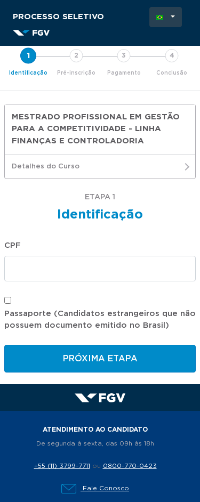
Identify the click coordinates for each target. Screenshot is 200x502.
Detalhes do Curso (100, 167)
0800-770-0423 (130, 466)
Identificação (28, 73)
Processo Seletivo (58, 17)
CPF (12, 245)
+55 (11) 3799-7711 (62, 466)
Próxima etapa (100, 358)
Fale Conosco (95, 488)
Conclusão (171, 73)
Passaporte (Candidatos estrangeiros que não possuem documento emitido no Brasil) (100, 320)
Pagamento (124, 73)
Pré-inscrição (76, 73)
